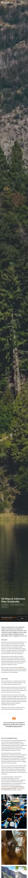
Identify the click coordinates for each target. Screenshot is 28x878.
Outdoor (5, 604)
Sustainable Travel (18, 604)
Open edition (22, 619)
